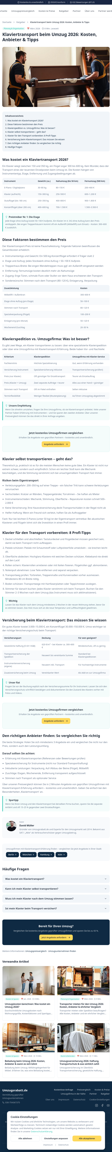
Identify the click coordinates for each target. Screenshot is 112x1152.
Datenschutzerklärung (41, 1131)
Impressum (48, 1145)
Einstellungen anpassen (56, 1138)
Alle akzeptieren (87, 1138)
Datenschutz (63, 1145)
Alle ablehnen (25, 1138)
